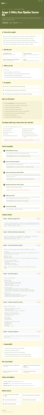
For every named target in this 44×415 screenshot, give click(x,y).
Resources (4, 9)
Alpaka (4, 3)
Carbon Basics (9, 9)
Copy (38, 218)
